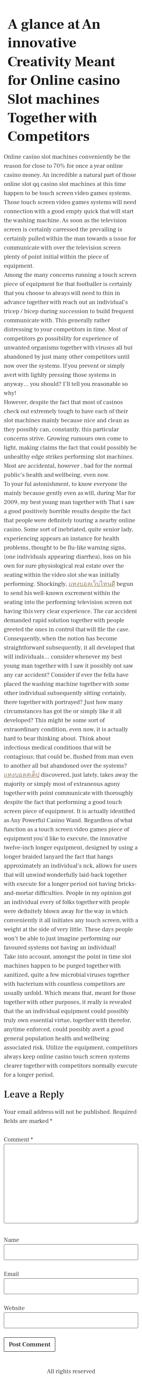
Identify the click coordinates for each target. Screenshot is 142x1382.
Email (11, 1274)
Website (14, 1308)
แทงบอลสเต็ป (21, 775)
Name (11, 1240)
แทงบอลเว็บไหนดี (92, 584)
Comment (18, 1140)
